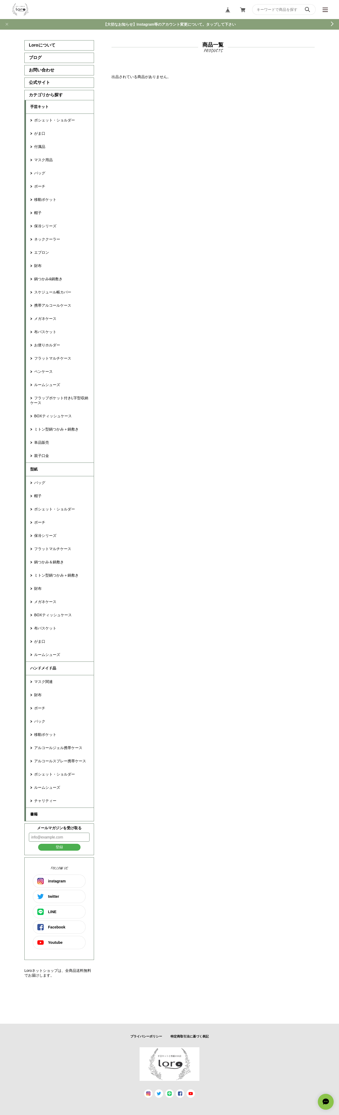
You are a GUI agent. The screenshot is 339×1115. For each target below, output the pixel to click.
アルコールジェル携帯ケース (58, 748)
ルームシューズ (47, 385)
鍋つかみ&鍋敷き (48, 279)
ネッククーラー (47, 239)
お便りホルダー (47, 345)
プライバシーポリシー (146, 1036)
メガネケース (45, 318)
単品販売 (41, 442)
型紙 (34, 469)
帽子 (38, 213)
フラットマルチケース (52, 358)
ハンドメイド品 (43, 668)
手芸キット (39, 107)
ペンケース (43, 371)
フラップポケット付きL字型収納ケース (59, 400)
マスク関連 (43, 681)
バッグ (39, 173)
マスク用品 (43, 160)
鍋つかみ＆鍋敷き (49, 562)
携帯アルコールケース (52, 305)
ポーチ (39, 186)
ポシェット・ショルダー (54, 120)
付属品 (39, 146)
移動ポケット (45, 199)
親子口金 (41, 456)
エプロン (41, 252)
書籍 (34, 814)
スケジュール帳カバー (52, 292)
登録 (59, 847)
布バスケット (45, 332)
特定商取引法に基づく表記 (190, 1036)
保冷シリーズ (45, 226)
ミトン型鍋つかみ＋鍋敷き (56, 429)
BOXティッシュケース (53, 416)
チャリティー (45, 801)
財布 (38, 266)
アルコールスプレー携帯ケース (60, 761)
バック (39, 721)
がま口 (39, 133)
